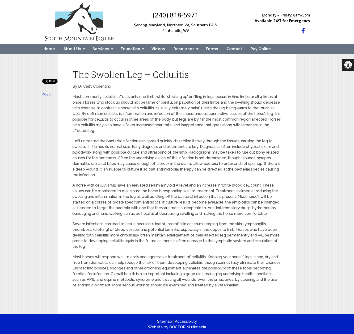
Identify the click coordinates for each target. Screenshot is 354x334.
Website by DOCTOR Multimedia (177, 327)
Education (130, 49)
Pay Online (261, 49)
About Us (72, 49)
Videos (158, 49)
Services (101, 49)
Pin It (46, 95)
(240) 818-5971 (175, 14)
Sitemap (164, 321)
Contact (234, 49)
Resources (183, 49)
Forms (212, 49)
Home (49, 49)
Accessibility (186, 321)
